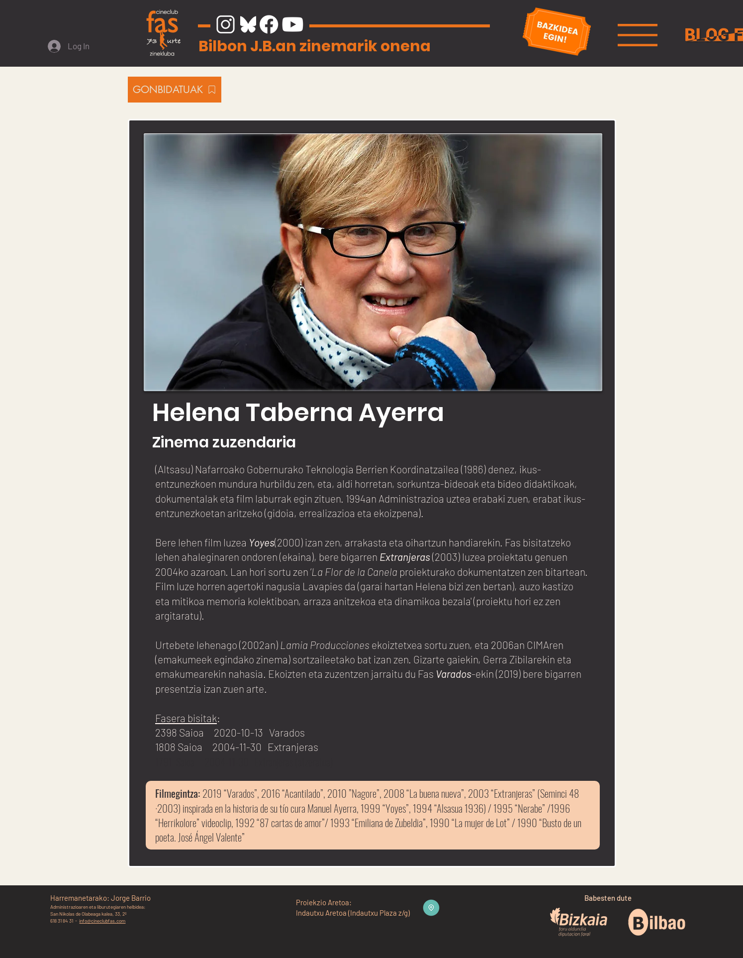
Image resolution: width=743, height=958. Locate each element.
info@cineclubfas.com (102, 921)
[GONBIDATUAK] (174, 90)
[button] (637, 35)
